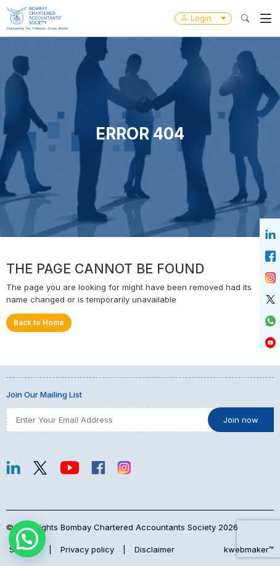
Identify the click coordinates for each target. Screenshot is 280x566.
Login (203, 18)
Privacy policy (87, 549)
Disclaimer (154, 549)
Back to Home (39, 322)
